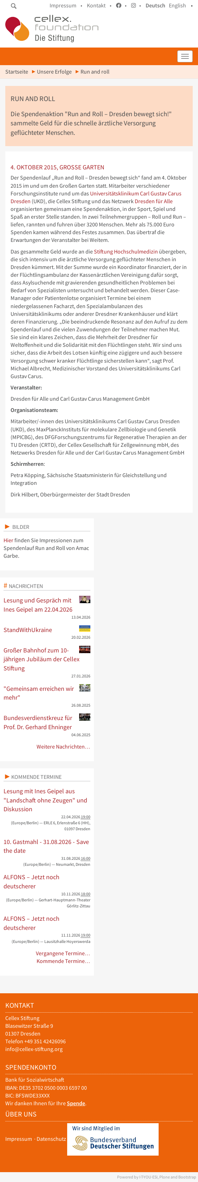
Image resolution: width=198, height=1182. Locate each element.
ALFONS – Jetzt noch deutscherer (31, 881)
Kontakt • (99, 5)
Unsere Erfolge (54, 71)
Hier (8, 540)
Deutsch (155, 5)
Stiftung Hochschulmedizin (126, 251)
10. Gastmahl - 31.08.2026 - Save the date (46, 846)
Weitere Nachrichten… (63, 746)
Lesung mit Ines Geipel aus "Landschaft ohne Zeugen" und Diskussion (45, 800)
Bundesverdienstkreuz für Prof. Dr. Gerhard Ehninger (47, 722)
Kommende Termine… (63, 961)
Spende (76, 1103)
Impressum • (66, 5)
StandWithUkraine (47, 629)
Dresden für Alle (154, 201)
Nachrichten (26, 585)
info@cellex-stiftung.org (34, 1049)
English (177, 5)
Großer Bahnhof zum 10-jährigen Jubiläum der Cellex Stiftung (47, 659)
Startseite (16, 71)
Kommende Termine (36, 776)
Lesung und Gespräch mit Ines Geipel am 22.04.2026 (47, 604)
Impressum (18, 1139)
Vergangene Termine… (63, 953)
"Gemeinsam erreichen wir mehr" (47, 693)
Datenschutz (51, 1139)
